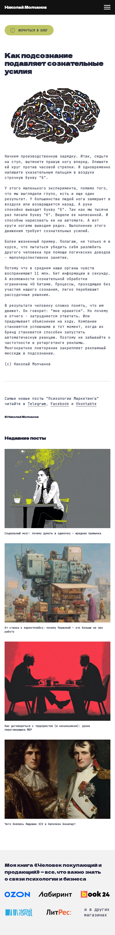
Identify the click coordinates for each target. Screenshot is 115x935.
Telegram (37, 403)
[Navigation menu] (107, 7)
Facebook (60, 403)
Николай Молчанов (26, 7)
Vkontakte (86, 403)
